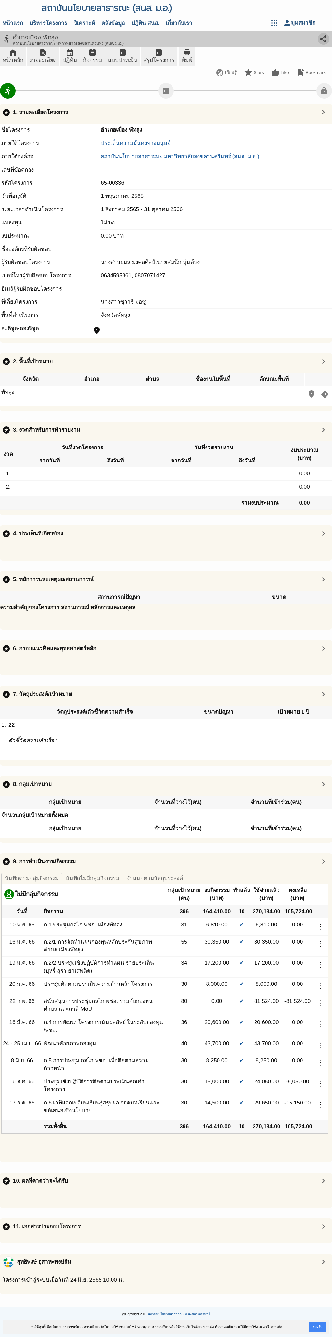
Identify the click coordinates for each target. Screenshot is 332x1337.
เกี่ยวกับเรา (179, 23)
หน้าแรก (13, 23)
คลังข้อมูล (113, 23)
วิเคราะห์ (84, 23)
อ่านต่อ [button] (276, 1327)
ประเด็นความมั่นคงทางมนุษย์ (136, 143)
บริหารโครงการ (48, 23)
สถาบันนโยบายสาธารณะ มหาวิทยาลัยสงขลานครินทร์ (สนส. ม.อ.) (180, 156)
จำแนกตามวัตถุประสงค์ (154, 878)
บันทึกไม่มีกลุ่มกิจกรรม (92, 878)
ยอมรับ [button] (317, 1327)
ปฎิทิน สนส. (145, 23)
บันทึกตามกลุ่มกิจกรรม (32, 878)
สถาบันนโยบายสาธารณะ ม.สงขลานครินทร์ (179, 1314)
